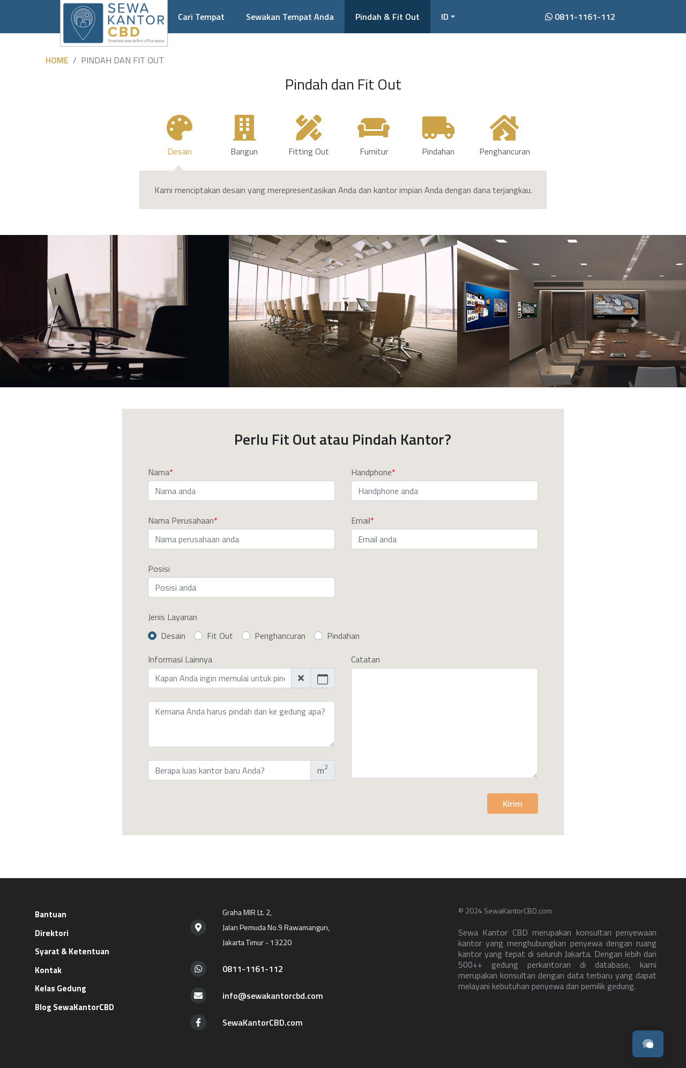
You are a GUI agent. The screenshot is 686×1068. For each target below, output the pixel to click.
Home (57, 60)
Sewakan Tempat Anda (290, 16)
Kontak (48, 970)
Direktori (52, 933)
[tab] (179, 141)
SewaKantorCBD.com (262, 1022)
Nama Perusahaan (181, 520)
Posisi (159, 568)
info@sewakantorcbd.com (272, 995)
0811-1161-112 (580, 16)
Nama (158, 472)
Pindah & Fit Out (387, 16)
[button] (448, 16)
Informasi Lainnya (180, 659)
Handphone (371, 472)
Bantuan (50, 914)
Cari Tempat (201, 16)
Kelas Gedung (60, 988)
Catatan (365, 659)
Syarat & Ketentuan (72, 951)
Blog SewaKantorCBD (74, 1007)
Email (360, 520)
